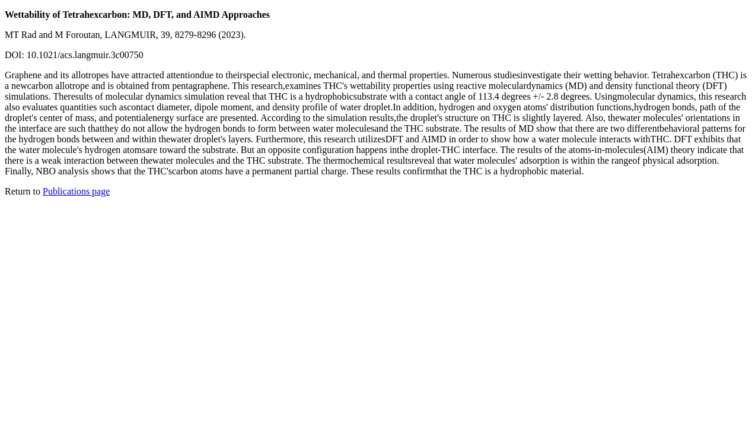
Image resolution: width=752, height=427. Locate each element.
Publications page (76, 191)
